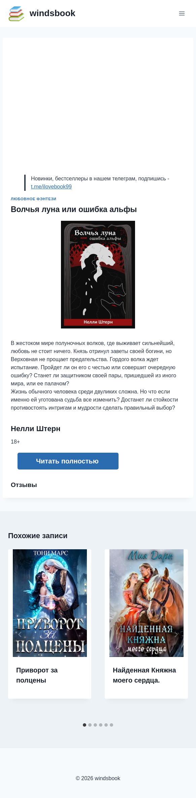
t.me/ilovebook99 (51, 186)
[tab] (84, 725)
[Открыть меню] (181, 13)
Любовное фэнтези (33, 199)
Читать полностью (67, 461)
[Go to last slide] (20, 634)
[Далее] (176, 634)
